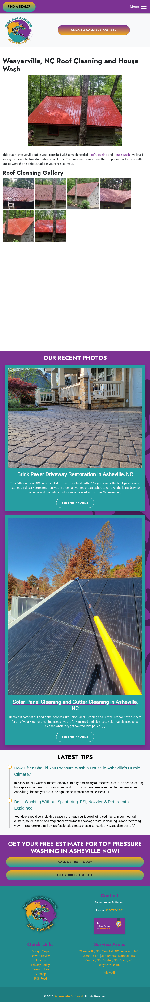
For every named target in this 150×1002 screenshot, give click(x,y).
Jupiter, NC (108, 956)
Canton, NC (110, 960)
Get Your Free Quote (75, 875)
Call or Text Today (75, 862)
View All (109, 973)
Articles (40, 960)
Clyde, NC (126, 960)
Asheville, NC (129, 951)
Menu (138, 6)
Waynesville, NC (109, 965)
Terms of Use (40, 969)
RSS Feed (40, 978)
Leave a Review (40, 956)
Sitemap (40, 974)
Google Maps (40, 951)
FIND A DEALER (19, 6)
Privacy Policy (40, 965)
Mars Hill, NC (110, 951)
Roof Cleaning (98, 155)
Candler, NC (93, 960)
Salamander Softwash (69, 996)
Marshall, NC (126, 956)
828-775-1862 (114, 910)
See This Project (75, 502)
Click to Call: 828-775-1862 (94, 30)
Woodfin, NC (91, 956)
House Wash (121, 155)
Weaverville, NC (89, 951)
